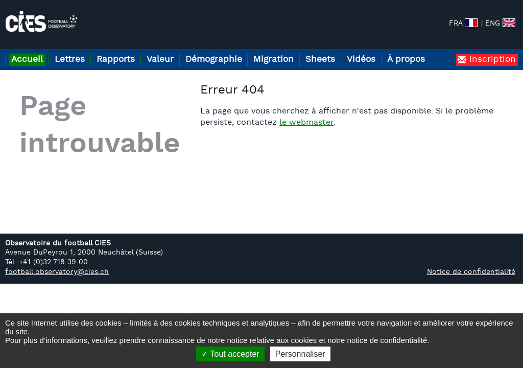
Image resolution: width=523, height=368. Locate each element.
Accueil (29, 50)
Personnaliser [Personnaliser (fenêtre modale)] (300, 354)
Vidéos (401, 50)
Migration (302, 50)
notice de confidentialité (387, 340)
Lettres (78, 50)
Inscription (491, 71)
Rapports (129, 50)
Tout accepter (230, 354)
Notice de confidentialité (471, 284)
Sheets (355, 50)
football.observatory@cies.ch (57, 284)
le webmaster (317, 134)
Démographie (237, 50)
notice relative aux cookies (272, 340)
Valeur (178, 50)
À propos (451, 50)
